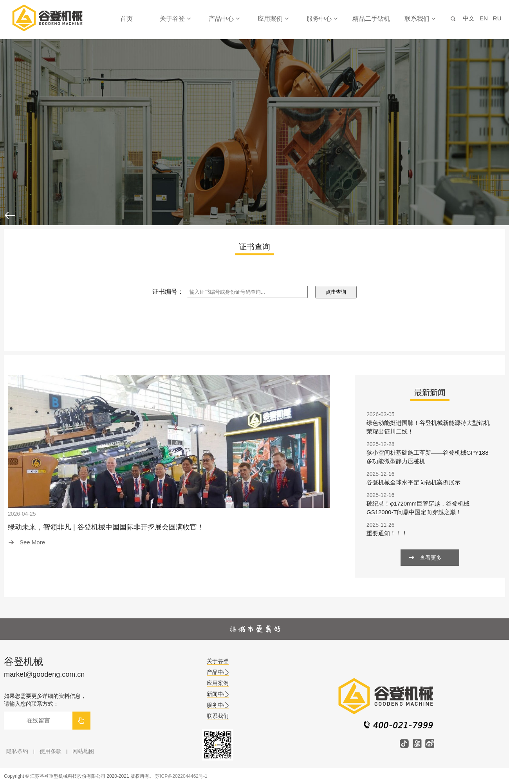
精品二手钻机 (371, 18)
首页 (126, 18)
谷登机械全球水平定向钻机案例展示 (413, 482)
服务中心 (322, 18)
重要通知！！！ (387, 533)
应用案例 (273, 18)
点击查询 (336, 292)
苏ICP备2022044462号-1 (181, 776)
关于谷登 (175, 18)
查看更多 (431, 558)
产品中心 (224, 18)
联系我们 (419, 18)
